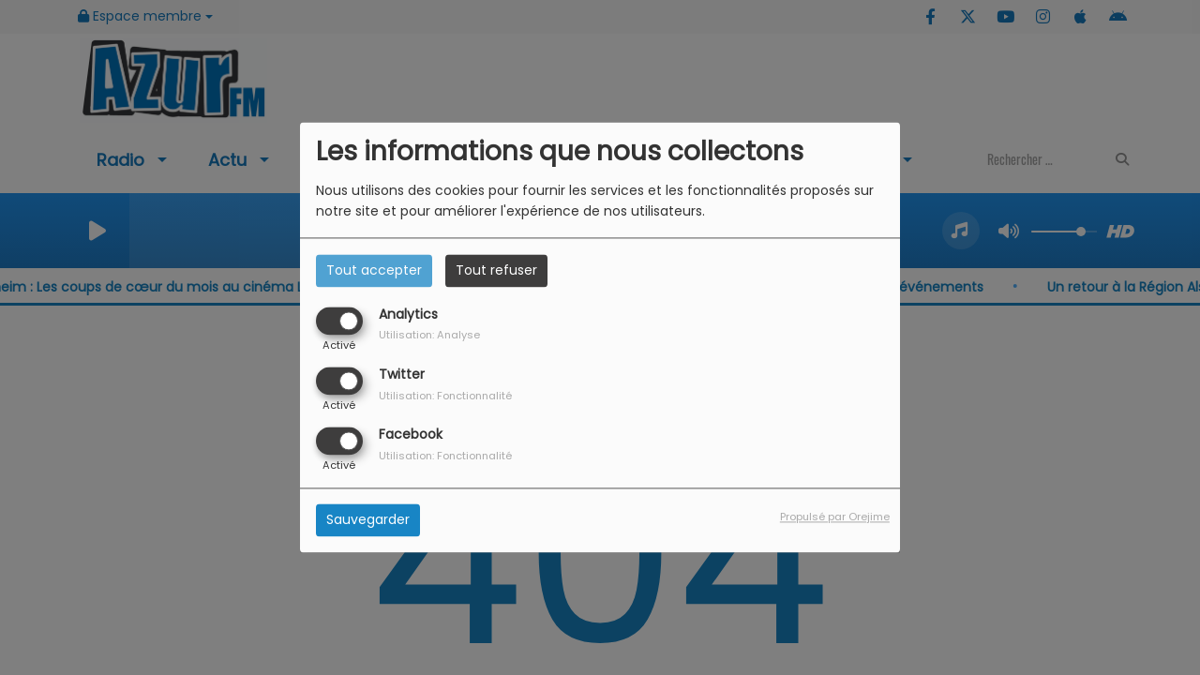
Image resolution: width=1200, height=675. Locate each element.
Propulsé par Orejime (835, 517)
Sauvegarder (368, 520)
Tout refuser (496, 270)
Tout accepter (374, 270)
